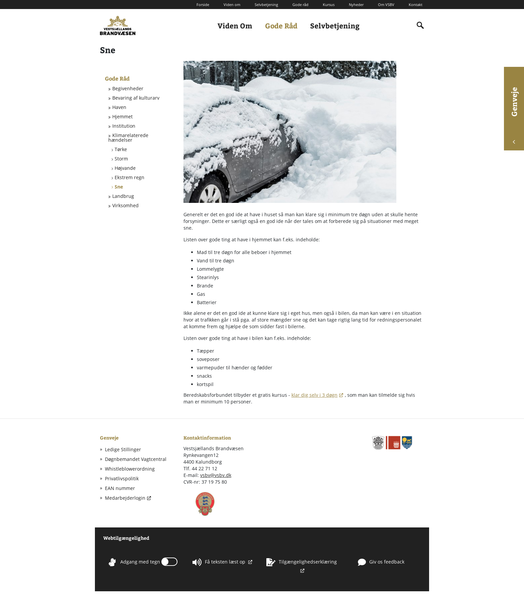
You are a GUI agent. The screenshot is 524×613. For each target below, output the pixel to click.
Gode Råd (281, 25)
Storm (121, 158)
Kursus (329, 4)
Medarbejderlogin (125, 498)
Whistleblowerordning (130, 469)
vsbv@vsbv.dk (215, 475)
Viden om (232, 4)
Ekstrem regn (129, 177)
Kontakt (415, 4)
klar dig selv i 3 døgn (314, 395)
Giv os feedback (381, 562)
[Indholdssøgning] (420, 25)
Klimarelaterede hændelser (128, 137)
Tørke (121, 149)
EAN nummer (120, 488)
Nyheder (356, 4)
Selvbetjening (266, 4)
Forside (202, 4)
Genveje (514, 115)
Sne (119, 187)
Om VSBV (386, 4)
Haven (119, 107)
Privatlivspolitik (122, 478)
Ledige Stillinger (123, 449)
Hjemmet (122, 116)
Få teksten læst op (219, 562)
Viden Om (235, 25)
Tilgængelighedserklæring (301, 562)
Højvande (125, 168)
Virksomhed (125, 205)
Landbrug (123, 196)
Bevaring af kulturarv (135, 98)
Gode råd (300, 4)
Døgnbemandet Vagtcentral (135, 459)
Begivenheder (127, 88)
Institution (123, 126)
